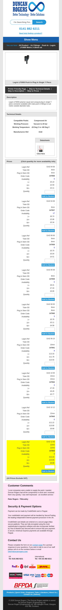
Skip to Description (16, 91)
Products (10, 592)
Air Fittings (35, 45)
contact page (37, 545)
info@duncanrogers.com (18, 552)
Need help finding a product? (30, 33)
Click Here (41, 150)
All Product (23, 45)
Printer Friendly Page (17, 89)
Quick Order (20, 592)
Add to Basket (48, 196)
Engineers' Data (32, 592)
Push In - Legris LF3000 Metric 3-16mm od (37, 46)
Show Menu (31, 39)
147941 (52, 348)
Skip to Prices (33, 91)
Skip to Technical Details (39, 89)
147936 (52, 176)
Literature (44, 592)
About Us (52, 592)
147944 (52, 451)
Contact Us (28, 594)
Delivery (37, 594)
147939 (52, 279)
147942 (52, 382)
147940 (52, 313)
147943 (52, 416)
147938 (52, 245)
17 (54, 213)
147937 (52, 210)
